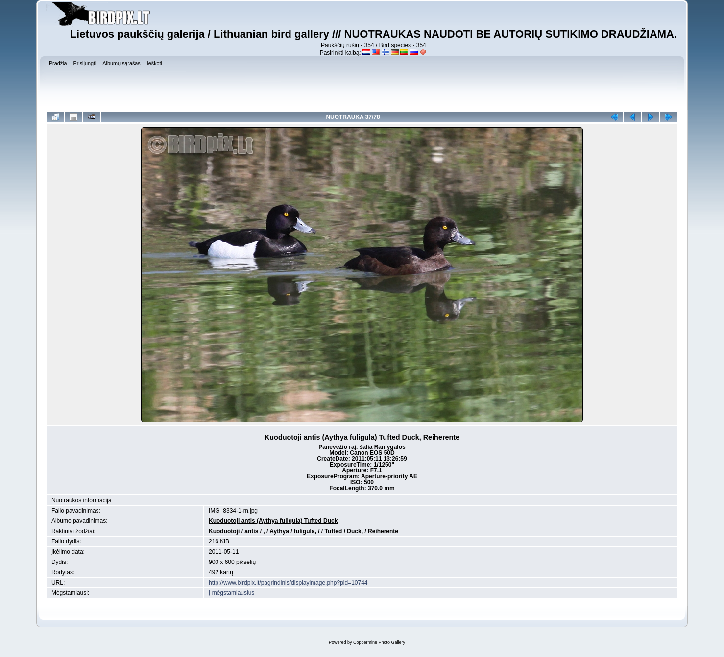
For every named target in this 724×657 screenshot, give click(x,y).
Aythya (279, 531)
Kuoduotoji (224, 531)
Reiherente (383, 531)
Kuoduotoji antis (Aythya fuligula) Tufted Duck (273, 520)
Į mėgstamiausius (231, 592)
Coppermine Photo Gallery (379, 642)
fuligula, (305, 531)
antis (251, 531)
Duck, (355, 531)
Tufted (333, 531)
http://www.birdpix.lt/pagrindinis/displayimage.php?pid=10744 (288, 582)
